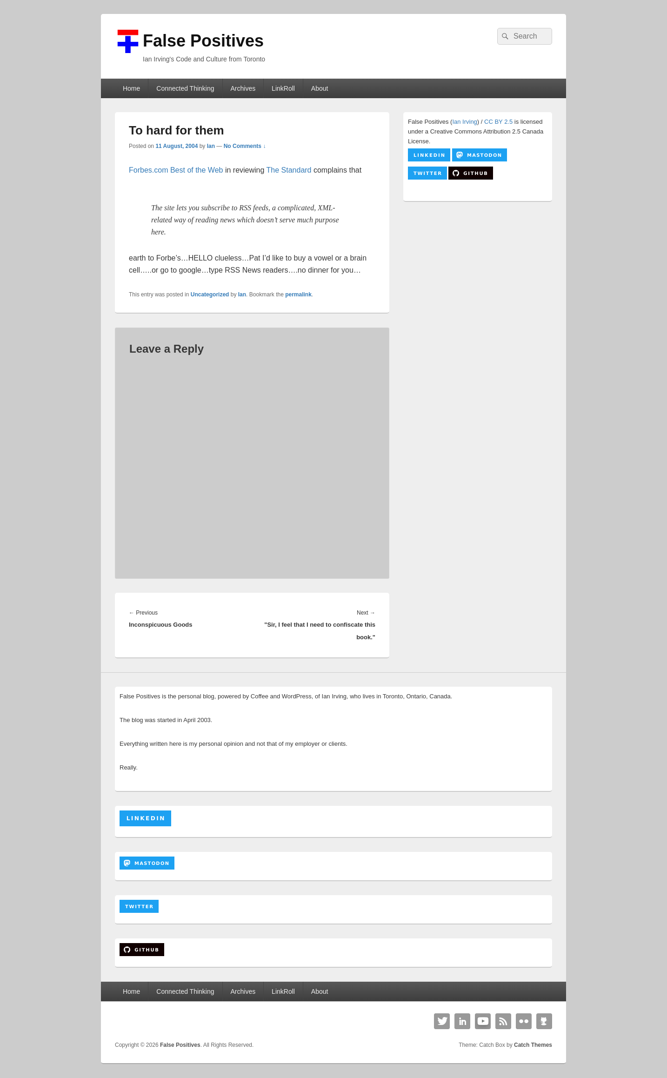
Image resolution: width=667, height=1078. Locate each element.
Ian (211, 146)
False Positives (203, 40)
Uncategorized (210, 294)
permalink (298, 294)
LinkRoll (283, 88)
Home (131, 88)
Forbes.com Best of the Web (176, 170)
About (319, 88)
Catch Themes (533, 1045)
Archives (242, 88)
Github (544, 1021)
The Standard (289, 170)
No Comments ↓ (245, 146)
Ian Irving (464, 121)
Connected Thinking (185, 88)
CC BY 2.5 (498, 121)
